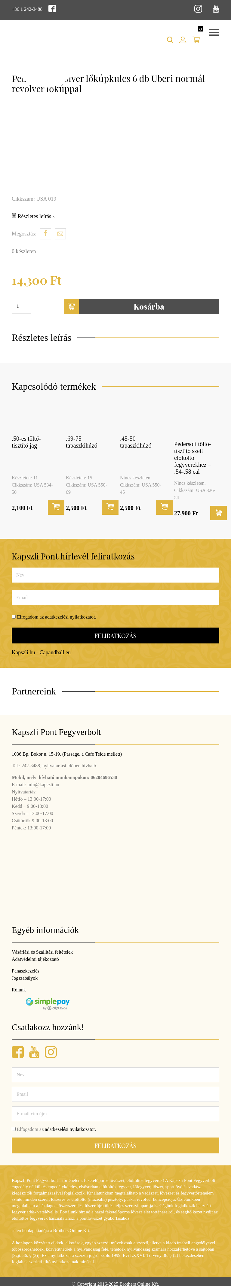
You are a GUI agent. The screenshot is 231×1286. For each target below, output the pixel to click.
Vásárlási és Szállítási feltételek (42, 952)
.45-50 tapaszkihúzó (135, 442)
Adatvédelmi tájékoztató (35, 959)
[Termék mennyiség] (21, 306)
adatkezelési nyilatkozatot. (70, 616)
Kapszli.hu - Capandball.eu (41, 652)
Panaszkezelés (25, 970)
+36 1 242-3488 (27, 9)
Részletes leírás (33, 216)
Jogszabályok (25, 978)
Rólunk (19, 989)
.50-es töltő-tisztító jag (26, 442)
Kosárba (114, 306)
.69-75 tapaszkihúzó (81, 442)
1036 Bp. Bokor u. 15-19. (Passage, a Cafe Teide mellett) (67, 754)
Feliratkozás (115, 635)
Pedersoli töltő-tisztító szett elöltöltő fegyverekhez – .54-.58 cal (192, 458)
